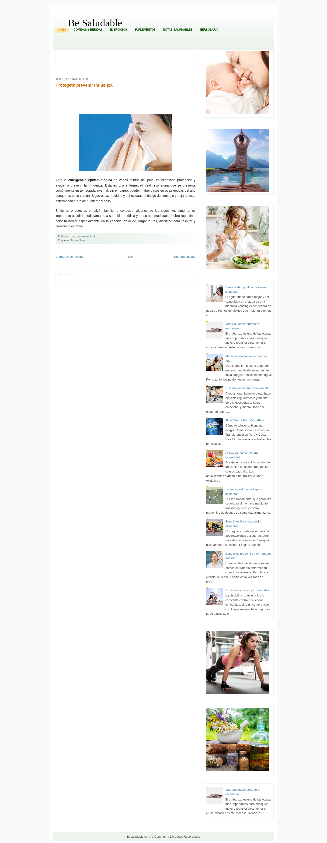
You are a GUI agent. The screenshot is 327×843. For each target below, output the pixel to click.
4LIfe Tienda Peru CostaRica (244, 420)
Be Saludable (95, 23)
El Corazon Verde (154, 281)
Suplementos (145, 29)
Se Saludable (123, 281)
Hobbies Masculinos (174, 274)
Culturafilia (169, 281)
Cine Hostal (142, 278)
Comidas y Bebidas (88, 29)
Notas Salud (78, 240)
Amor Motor (181, 281)
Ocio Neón (81, 278)
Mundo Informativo (87, 281)
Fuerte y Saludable (112, 278)
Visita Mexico (137, 281)
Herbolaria (209, 29)
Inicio (62, 29)
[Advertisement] (128, 58)
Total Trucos (128, 278)
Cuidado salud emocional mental (247, 388)
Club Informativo (122, 274)
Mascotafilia (71, 281)
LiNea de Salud (84, 274)
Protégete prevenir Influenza (84, 85)
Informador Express (103, 274)
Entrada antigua (184, 256)
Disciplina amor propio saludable (247, 590)
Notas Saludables (177, 29)
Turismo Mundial (106, 281)
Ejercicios (118, 29)
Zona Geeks (156, 274)
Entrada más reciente (70, 256)
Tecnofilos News (66, 278)
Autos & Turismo (173, 278)
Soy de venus (94, 278)
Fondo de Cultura (141, 274)
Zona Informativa (67, 274)
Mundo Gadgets (156, 278)
